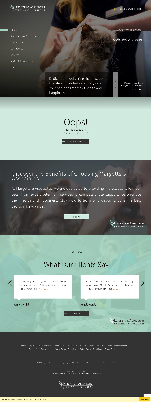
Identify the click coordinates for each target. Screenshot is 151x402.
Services (16, 55)
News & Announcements (118, 345)
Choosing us (18, 42)
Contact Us (15, 67)
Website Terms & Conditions (91, 349)
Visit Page (76, 217)
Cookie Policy (45, 349)
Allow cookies (144, 399)
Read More (76, 313)
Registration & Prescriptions (26, 36)
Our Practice (18, 48)
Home (13, 29)
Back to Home (76, 141)
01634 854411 (137, 90)
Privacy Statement (112, 349)
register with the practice (129, 29)
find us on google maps (128, 8)
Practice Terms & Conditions (65, 349)
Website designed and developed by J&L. (101, 363)
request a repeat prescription (127, 39)
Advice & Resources (22, 61)
